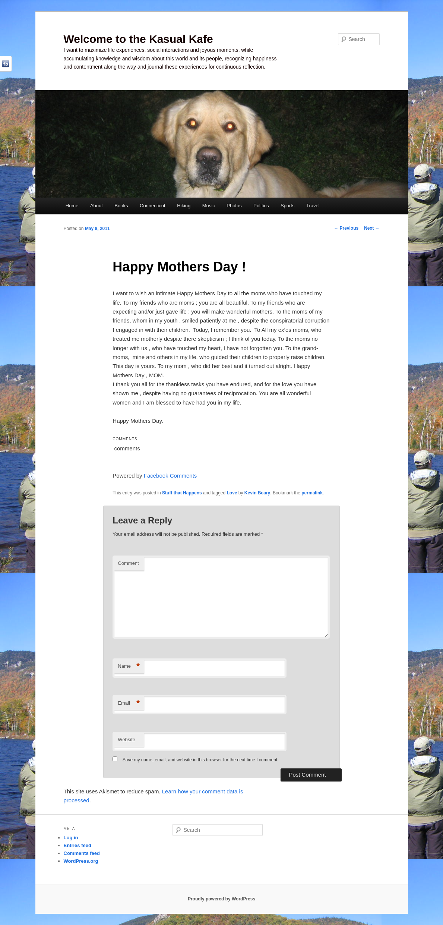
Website (126, 739)
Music (208, 205)
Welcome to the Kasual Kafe (138, 39)
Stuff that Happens (182, 492)
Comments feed (82, 853)
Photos (234, 205)
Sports (288, 205)
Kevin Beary (257, 492)
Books (121, 205)
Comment (128, 563)
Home (72, 205)
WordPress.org (81, 861)
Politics (261, 205)
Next (371, 228)
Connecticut (152, 205)
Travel (313, 205)
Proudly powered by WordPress (221, 899)
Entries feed (77, 845)
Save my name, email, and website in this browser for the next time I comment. (201, 759)
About (96, 205)
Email (129, 703)
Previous (346, 228)
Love (232, 492)
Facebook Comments (170, 475)
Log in (71, 837)
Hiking (183, 205)
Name (129, 666)
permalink (312, 492)
